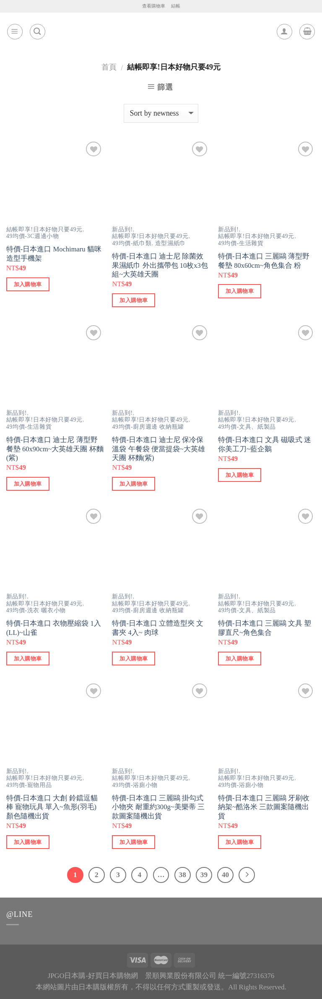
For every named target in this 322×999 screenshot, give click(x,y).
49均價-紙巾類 (131, 243)
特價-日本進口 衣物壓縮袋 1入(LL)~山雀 (53, 628)
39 (204, 875)
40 (225, 875)
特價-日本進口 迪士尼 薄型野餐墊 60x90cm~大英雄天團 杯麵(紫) (55, 449)
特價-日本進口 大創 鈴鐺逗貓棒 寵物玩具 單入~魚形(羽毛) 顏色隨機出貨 (52, 807)
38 (182, 875)
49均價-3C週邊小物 (32, 236)
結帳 (175, 5)
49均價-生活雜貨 (241, 243)
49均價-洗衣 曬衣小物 (36, 610)
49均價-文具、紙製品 (247, 427)
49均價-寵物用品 (29, 785)
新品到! (122, 229)
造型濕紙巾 (170, 243)
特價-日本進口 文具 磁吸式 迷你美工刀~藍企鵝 (264, 444)
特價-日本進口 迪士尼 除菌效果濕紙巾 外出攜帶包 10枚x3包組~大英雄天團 (160, 265)
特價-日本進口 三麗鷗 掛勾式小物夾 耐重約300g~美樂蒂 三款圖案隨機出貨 (158, 807)
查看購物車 (153, 5)
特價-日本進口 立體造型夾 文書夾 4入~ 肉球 (157, 628)
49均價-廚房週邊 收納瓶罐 (148, 427)
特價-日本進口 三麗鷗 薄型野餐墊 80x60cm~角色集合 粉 (263, 260)
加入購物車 (28, 284)
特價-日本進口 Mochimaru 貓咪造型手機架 (53, 253)
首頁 (109, 67)
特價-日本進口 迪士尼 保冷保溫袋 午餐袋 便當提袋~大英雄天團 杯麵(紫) (158, 449)
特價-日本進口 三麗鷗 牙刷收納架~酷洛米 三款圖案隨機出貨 (263, 807)
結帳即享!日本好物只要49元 (44, 229)
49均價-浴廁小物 (135, 785)
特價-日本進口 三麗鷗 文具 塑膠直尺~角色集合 (264, 628)
